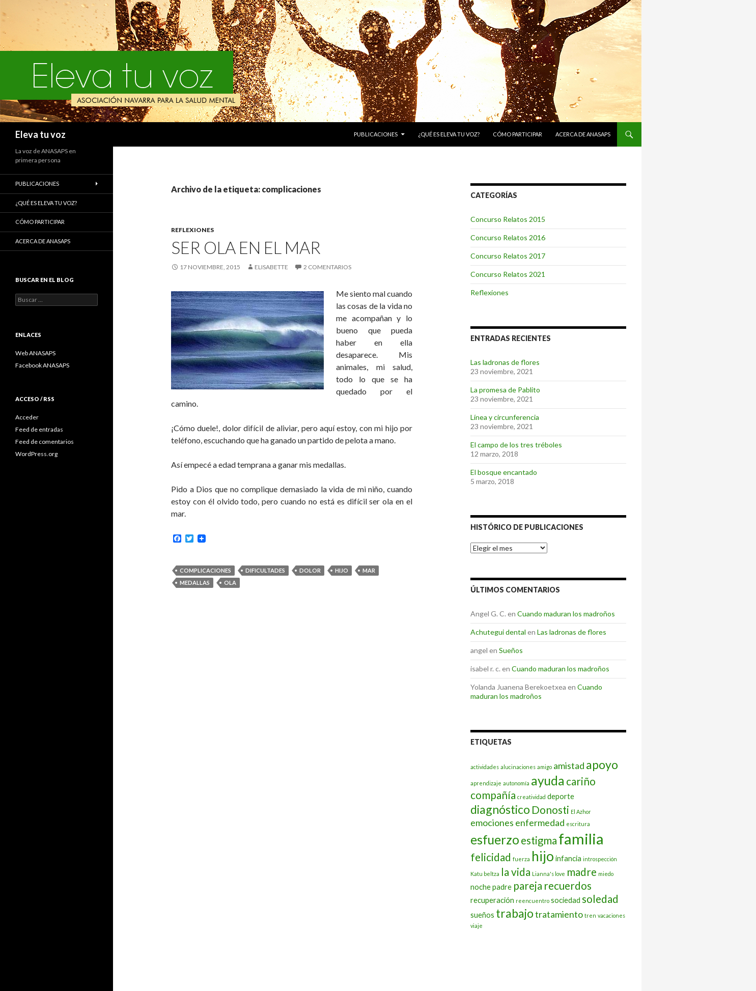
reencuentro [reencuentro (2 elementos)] (532, 900)
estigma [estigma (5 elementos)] (539, 840)
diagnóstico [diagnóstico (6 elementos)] (500, 809)
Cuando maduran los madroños (566, 613)
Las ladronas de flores (505, 362)
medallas (195, 582)
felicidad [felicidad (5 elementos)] (490, 857)
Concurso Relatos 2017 (507, 255)
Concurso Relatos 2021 (507, 274)
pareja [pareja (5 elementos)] (527, 886)
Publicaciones (376, 134)
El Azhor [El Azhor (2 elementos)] (581, 811)
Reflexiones (192, 230)
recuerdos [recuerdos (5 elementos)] (568, 886)
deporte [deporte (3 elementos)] (560, 796)
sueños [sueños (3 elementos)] (482, 915)
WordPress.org (36, 454)
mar (368, 570)
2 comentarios (327, 267)
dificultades (265, 570)
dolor (310, 570)
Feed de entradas (39, 429)
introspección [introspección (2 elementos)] (600, 859)
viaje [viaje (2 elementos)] (476, 925)
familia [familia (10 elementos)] (581, 838)
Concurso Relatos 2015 (507, 219)
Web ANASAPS (35, 353)
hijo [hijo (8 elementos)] (542, 856)
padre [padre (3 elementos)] (502, 887)
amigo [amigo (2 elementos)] (544, 766)
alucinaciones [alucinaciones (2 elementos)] (518, 766)
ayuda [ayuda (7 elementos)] (548, 780)
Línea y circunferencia (504, 417)
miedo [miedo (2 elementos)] (605, 873)
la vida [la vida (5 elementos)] (515, 872)
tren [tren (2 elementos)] (590, 915)
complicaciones (205, 570)
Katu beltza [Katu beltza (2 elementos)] (484, 873)
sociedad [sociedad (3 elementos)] (565, 900)
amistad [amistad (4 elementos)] (568, 765)
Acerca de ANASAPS (582, 134)
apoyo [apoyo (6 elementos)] (602, 764)
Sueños (511, 650)
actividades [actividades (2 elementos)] (484, 766)
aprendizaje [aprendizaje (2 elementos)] (485, 783)
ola (230, 582)
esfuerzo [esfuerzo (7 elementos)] (494, 839)
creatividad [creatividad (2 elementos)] (531, 797)
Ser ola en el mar (246, 247)
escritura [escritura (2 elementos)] (578, 823)
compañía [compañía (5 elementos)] (493, 795)
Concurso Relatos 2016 (507, 237)
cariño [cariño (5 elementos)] (581, 781)
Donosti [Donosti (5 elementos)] (550, 810)
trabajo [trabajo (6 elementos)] (515, 913)
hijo (341, 570)
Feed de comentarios (44, 441)
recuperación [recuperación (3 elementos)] (492, 900)
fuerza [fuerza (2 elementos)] (521, 859)
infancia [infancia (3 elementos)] (568, 858)
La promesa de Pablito (505, 389)
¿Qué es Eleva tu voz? (449, 134)
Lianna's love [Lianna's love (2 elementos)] (548, 873)
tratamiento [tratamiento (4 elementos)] (559, 914)
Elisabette (271, 267)
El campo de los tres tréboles (516, 444)
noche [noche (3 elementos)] (480, 887)
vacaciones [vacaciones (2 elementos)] (611, 915)
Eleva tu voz (40, 134)
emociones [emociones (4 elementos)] (492, 822)
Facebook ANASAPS (42, 365)
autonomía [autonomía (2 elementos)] (516, 783)
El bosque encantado (503, 472)
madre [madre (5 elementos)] (582, 872)
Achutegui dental (498, 632)
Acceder (27, 417)
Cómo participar (517, 134)
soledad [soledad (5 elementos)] (600, 899)
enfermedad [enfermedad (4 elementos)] (540, 822)
